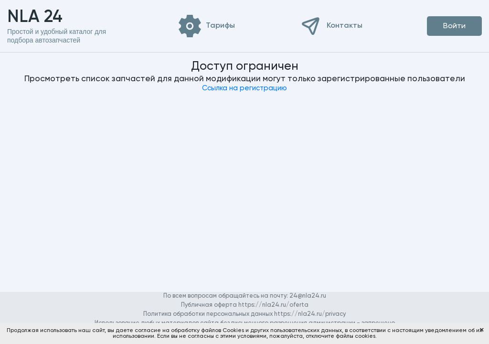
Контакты (344, 26)
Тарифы (220, 26)
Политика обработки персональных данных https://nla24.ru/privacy (244, 314)
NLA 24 (50, 17)
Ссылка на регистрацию (244, 88)
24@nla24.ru (307, 296)
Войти (454, 26)
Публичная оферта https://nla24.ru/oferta (244, 305)
